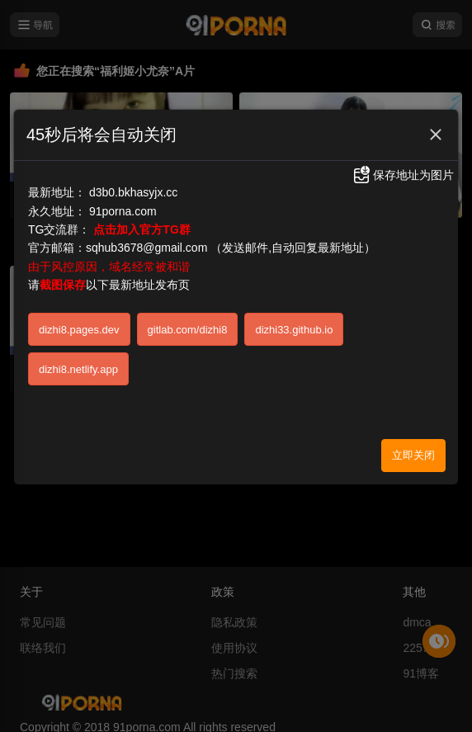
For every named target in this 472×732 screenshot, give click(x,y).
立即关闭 (413, 455)
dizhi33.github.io (294, 329)
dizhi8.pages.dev (79, 329)
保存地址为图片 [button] (403, 175)
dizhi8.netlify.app (78, 369)
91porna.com (123, 211)
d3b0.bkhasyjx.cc (133, 192)
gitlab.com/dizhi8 (188, 329)
